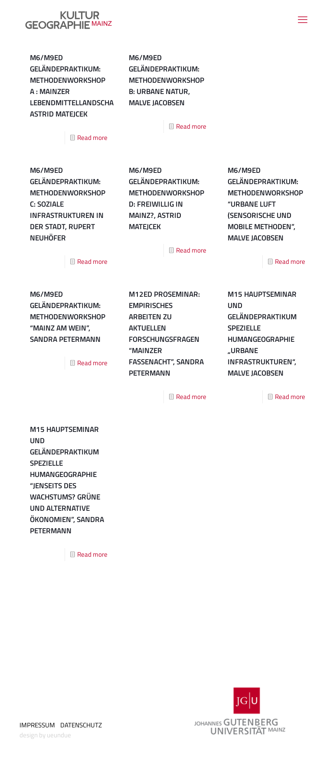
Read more (92, 138)
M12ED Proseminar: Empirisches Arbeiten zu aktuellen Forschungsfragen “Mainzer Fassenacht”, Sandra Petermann (166, 334)
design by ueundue (45, 735)
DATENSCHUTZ (81, 725)
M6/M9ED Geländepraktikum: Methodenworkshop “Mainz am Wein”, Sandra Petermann (67, 317)
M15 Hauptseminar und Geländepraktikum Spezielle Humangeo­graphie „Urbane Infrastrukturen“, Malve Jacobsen (262, 334)
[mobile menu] (302, 19)
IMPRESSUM (37, 725)
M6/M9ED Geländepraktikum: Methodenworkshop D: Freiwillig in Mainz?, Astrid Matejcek (166, 198)
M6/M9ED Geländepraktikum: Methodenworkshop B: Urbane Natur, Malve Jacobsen (166, 80)
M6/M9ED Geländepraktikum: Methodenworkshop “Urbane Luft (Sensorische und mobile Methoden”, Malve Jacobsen (265, 204)
